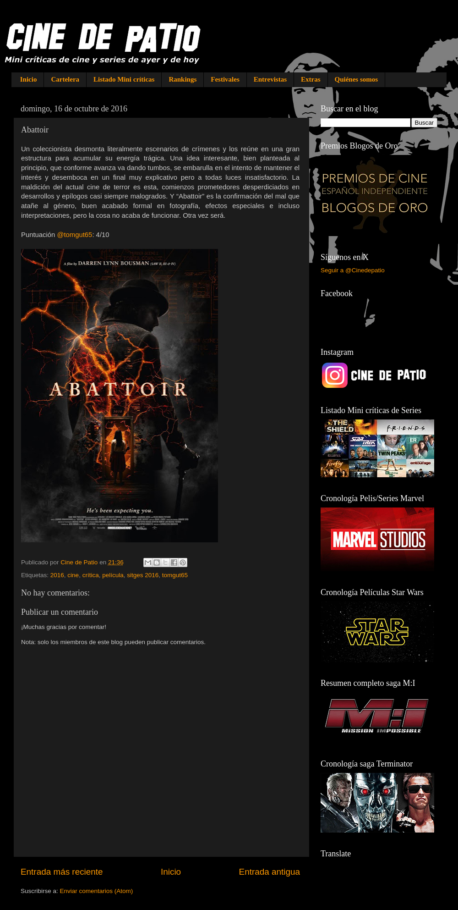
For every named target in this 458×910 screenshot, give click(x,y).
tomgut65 (175, 575)
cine (73, 575)
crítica (90, 575)
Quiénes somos (356, 79)
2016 (57, 575)
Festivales (225, 79)
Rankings (182, 79)
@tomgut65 (74, 234)
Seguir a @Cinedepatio (353, 270)
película (113, 575)
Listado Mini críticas (123, 79)
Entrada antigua (269, 872)
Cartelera (65, 79)
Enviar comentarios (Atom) (96, 891)
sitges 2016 (142, 575)
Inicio (28, 79)
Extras (311, 79)
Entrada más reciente (62, 872)
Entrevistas (270, 79)
